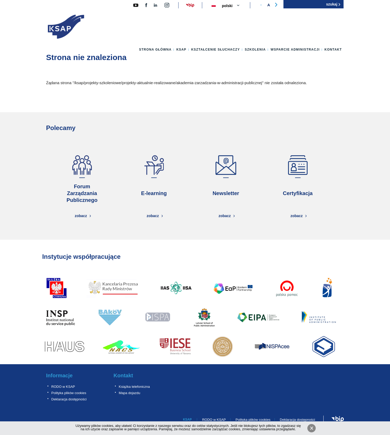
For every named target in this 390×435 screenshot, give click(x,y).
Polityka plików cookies (68, 393)
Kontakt (333, 49)
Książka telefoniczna (134, 387)
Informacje (59, 375)
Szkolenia (255, 49)
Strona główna (155, 49)
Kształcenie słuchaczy (215, 49)
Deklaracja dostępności (69, 399)
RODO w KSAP (63, 387)
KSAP (181, 49)
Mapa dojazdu (129, 393)
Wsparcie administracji (295, 49)
